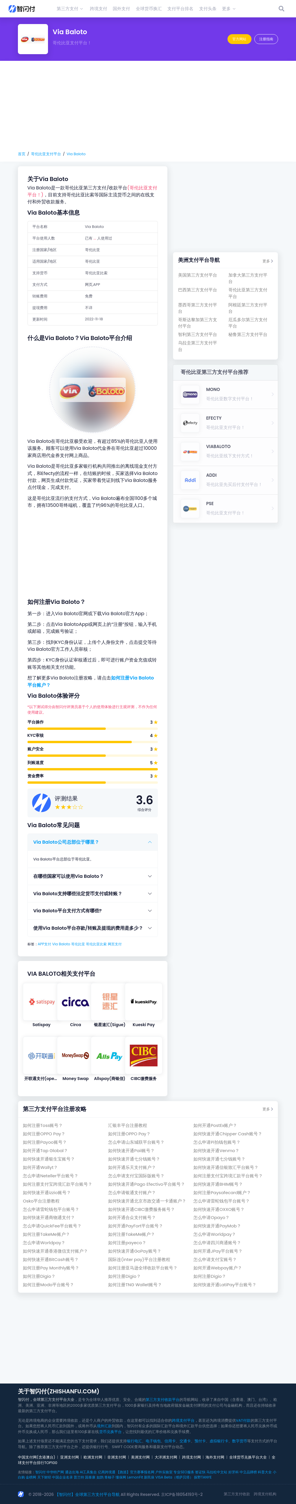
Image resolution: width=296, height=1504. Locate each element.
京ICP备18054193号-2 (182, 1494)
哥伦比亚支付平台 (46, 154)
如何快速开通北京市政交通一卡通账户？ (147, 1201)
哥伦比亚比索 (96, 944)
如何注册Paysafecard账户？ (222, 1192)
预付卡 (200, 1441)
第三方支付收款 (237, 1494)
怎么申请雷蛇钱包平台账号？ (221, 1201)
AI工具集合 (88, 1472)
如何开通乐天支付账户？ (132, 1167)
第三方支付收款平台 (163, 1399)
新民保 (149, 1477)
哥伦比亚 (78, 944)
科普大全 (265, 1472)
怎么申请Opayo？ (211, 1217)
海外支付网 (215, 1457)
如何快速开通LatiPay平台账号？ (224, 1285)
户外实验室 (164, 1472)
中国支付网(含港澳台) (36, 1457)
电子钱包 (153, 1441)
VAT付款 (243, 1420)
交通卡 (185, 1441)
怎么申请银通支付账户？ (132, 1192)
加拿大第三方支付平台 (247, 278)
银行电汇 (134, 1441)
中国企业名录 (62, 1477)
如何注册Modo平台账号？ (48, 1285)
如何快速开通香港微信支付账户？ (55, 1251)
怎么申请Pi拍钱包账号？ (216, 1142)
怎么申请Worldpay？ (214, 1234)
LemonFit (135, 1477)
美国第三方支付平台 (197, 275)
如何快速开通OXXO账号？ (219, 1209)
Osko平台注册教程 (41, 1201)
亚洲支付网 (69, 1457)
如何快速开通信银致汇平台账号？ (225, 1167)
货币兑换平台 (110, 1431)
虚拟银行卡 (219, 1441)
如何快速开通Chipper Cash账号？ (227, 1134)
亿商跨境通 (106, 1472)
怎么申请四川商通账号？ (217, 1243)
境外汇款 (104, 1426)
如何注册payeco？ (127, 1243)
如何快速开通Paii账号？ (131, 1150)
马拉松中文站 (216, 1472)
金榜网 (31, 1477)
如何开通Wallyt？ (40, 1167)
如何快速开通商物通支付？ (49, 1217)
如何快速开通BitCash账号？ (50, 1259)
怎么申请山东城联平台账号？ (136, 1142)
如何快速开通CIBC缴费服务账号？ (141, 1209)
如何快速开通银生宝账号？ (49, 1159)
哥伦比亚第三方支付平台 (247, 293)
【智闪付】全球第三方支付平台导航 (87, 1494)
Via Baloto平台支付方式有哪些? (67, 910)
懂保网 (121, 1477)
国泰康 (90, 1477)
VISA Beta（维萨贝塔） (174, 1477)
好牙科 (233, 1472)
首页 (21, 154)
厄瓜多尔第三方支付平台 (247, 323)
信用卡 (170, 1441)
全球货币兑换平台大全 (248, 1457)
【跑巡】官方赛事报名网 (135, 1472)
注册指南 (266, 38)
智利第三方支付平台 (197, 334)
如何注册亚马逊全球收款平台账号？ (142, 1268)
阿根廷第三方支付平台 (247, 308)
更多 (267, 261)
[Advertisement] (148, 106)
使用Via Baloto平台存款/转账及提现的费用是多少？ (88, 928)
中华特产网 (55, 1472)
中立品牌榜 (248, 1472)
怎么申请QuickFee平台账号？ (52, 1226)
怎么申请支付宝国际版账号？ (136, 1176)
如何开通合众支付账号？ (132, 1217)
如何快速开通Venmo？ (216, 1150)
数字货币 (239, 1441)
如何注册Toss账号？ (43, 1125)
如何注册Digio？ (39, 1276)
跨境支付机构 (265, 1494)
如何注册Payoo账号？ (44, 1142)
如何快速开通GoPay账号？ (134, 1251)
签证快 (200, 1472)
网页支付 (115, 944)
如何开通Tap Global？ (45, 1150)
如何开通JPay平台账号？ (218, 1251)
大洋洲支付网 (166, 1457)
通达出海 (72, 1472)
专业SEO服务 (183, 1472)
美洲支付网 (140, 1457)
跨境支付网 (191, 1457)
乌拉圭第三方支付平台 (197, 346)
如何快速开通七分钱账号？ (134, 1159)
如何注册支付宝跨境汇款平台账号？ (228, 1176)
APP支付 (44, 944)
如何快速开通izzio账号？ (47, 1192)
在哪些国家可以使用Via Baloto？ (68, 876)
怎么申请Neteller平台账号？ (50, 1176)
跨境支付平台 (183, 1420)
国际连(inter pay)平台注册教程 (139, 1259)
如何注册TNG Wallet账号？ (135, 1285)
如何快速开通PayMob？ (217, 1226)
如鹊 (100, 1477)
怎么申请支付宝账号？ (215, 1259)
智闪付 (40, 1472)
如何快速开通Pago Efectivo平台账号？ (146, 1184)
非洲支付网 (116, 1457)
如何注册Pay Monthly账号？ (51, 1268)
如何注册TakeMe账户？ (46, 1234)
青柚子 (109, 1477)
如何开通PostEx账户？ (215, 1125)
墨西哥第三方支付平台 (197, 308)
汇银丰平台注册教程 (127, 1125)
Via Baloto (76, 154)
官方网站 (239, 38)
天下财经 (44, 1477)
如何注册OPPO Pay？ (44, 1134)
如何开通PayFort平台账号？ (135, 1226)
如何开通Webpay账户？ (217, 1268)
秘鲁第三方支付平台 (247, 334)
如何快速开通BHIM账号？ (218, 1184)
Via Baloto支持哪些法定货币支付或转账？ (77, 893)
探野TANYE (203, 1477)
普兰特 (79, 1477)
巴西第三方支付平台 (197, 290)
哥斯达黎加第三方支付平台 (197, 323)
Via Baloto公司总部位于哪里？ (66, 842)
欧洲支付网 (93, 1457)
